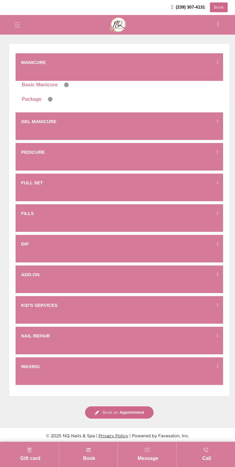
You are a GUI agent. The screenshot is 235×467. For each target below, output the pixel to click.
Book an (119, 412)
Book (219, 7)
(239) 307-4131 (188, 7)
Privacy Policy (113, 436)
